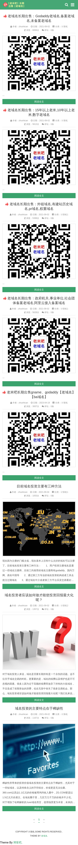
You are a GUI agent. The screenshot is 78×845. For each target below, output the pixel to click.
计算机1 (64, 214)
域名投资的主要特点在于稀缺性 (39, 708)
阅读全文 (39, 101)
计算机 (64, 26)
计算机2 (64, 605)
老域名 (44, 836)
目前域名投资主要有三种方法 (39, 486)
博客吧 (17, 842)
